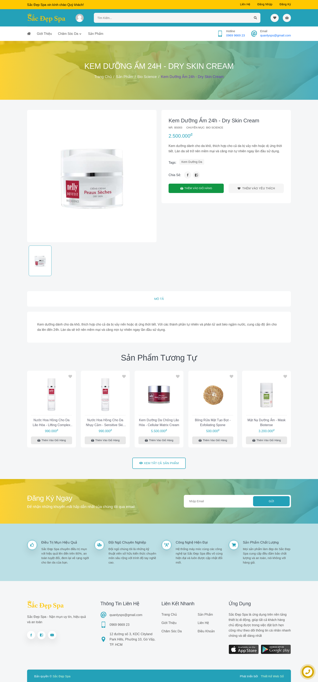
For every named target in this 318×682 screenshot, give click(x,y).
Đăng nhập (264, 4)
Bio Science (147, 77)
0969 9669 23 (235, 35)
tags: (172, 162)
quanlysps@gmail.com (275, 35)
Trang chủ (103, 77)
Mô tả (159, 298)
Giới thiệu (44, 33)
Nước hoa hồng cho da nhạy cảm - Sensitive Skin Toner (105, 423)
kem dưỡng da (191, 161)
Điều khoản (206, 631)
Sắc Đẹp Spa (61, 676)
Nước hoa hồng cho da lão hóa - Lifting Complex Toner (51, 423)
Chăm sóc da (68, 33)
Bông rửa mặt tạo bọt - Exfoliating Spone (213, 422)
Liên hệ (245, 4)
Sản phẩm (95, 33)
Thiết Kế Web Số (272, 676)
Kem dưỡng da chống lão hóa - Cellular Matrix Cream (159, 422)
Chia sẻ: (175, 175)
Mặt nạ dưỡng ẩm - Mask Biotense (267, 422)
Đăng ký (285, 4)
